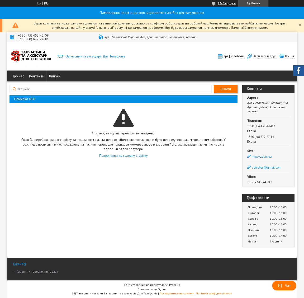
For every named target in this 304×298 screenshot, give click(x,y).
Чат (284, 286)
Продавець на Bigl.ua (152, 289)
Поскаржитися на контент (177, 293)
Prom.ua (174, 285)
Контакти (36, 76)
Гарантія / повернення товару (37, 272)
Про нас (18, 76)
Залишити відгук (264, 56)
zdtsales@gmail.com (266, 167)
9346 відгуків (227, 3)
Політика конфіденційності (214, 293)
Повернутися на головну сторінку (123, 155)
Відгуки (55, 76)
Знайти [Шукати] (225, 89)
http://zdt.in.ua (262, 156)
